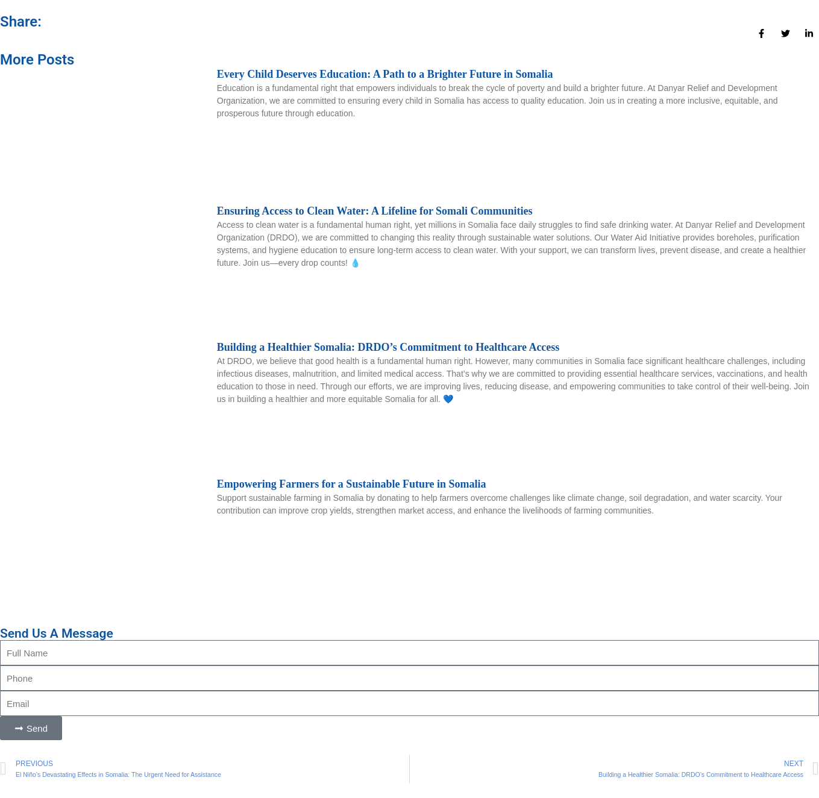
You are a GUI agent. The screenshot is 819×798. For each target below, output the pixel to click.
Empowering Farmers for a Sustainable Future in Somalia (351, 484)
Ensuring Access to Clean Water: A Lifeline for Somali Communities (375, 211)
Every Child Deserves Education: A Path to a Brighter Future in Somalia (385, 74)
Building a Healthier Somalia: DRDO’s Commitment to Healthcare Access (388, 347)
